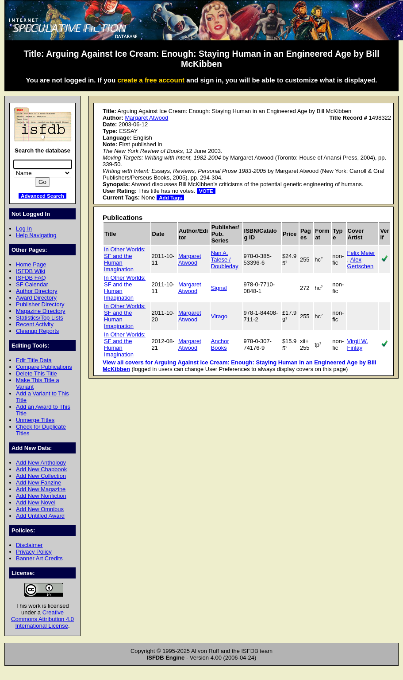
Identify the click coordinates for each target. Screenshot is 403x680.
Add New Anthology (41, 462)
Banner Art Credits (39, 558)
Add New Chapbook (41, 469)
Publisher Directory (40, 304)
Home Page (31, 264)
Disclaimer (29, 545)
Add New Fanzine (38, 482)
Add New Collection (41, 476)
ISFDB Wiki (30, 271)
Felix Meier (361, 253)
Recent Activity (35, 324)
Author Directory (37, 291)
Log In (24, 228)
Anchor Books (220, 344)
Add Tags (170, 197)
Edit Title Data (34, 360)
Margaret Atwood (146, 117)
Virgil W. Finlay (357, 344)
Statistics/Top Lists (39, 317)
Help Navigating (36, 235)
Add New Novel (35, 502)
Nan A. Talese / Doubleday (224, 260)
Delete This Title (36, 373)
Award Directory (36, 297)
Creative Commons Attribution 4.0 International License (42, 619)
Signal (219, 288)
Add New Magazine (40, 489)
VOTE (206, 191)
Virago (219, 316)
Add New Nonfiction (41, 495)
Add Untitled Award (40, 515)
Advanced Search (42, 196)
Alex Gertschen (360, 263)
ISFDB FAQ (31, 277)
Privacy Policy (34, 551)
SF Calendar (32, 284)
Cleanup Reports (37, 331)
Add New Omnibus (40, 509)
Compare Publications (44, 366)
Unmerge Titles (35, 420)
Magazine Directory (40, 311)
